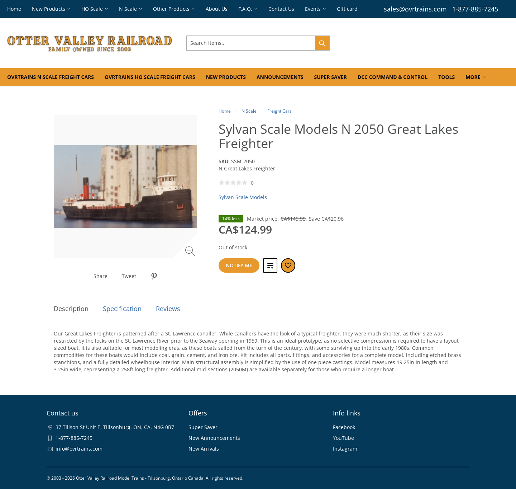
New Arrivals (203, 448)
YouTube (343, 437)
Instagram (345, 448)
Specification (122, 308)
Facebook (344, 427)
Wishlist (429, 42)
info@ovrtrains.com (79, 448)
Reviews (168, 308)
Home (225, 111)
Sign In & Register (367, 42)
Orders (404, 42)
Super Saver (203, 427)
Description (71, 308)
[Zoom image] (191, 252)
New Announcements (214, 437)
